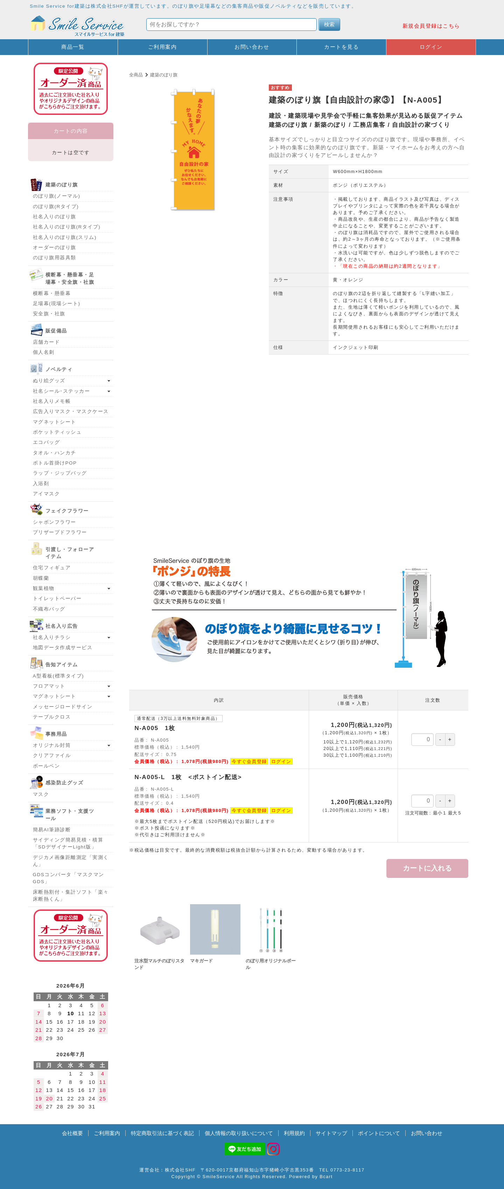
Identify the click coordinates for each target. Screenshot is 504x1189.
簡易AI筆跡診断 (52, 829)
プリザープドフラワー (60, 532)
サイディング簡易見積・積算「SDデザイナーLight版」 (68, 843)
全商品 (136, 74)
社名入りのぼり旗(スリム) (65, 237)
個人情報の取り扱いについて (239, 1133)
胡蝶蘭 (41, 578)
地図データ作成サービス (63, 647)
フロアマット (49, 686)
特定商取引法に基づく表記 (162, 1133)
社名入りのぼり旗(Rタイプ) (67, 226)
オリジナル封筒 (52, 745)
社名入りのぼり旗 (54, 216)
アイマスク (46, 493)
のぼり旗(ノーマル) (56, 196)
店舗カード (46, 342)
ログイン (431, 47)
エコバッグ (46, 442)
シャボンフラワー (54, 522)
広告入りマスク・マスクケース (71, 411)
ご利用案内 (162, 47)
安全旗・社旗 (49, 313)
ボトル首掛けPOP (55, 463)
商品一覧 (72, 47)
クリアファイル (52, 755)
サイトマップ (331, 1133)
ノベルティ (59, 369)
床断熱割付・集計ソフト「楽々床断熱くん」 (71, 895)
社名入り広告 (62, 626)
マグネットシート (54, 422)
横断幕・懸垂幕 (52, 293)
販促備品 (56, 331)
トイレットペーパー (57, 598)
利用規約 (294, 1133)
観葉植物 (44, 588)
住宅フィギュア (52, 567)
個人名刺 (44, 352)
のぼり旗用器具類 (54, 257)
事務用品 (56, 734)
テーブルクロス (52, 717)
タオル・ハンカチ (54, 452)
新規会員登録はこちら (431, 26)
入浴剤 (41, 483)
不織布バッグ (49, 609)
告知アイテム (62, 664)
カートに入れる (427, 868)
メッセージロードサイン (63, 706)
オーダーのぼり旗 (54, 247)
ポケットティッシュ (57, 432)
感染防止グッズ (65, 782)
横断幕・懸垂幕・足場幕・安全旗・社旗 (70, 278)
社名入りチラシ (52, 637)
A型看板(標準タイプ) (58, 676)
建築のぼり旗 (163, 74)
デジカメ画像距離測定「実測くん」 (71, 861)
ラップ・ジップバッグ (60, 473)
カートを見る (341, 47)
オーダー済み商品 (71, 935)
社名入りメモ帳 (52, 401)
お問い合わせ (251, 47)
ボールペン (46, 766)
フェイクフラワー (67, 511)
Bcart (326, 1176)
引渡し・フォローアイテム (70, 553)
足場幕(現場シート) (56, 303)
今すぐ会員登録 (249, 761)
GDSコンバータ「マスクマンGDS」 (68, 878)
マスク (41, 794)
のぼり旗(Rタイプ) (56, 206)
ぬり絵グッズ (49, 380)
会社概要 (72, 1133)
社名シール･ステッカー (61, 391)
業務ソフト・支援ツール (70, 815)
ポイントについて (379, 1133)
